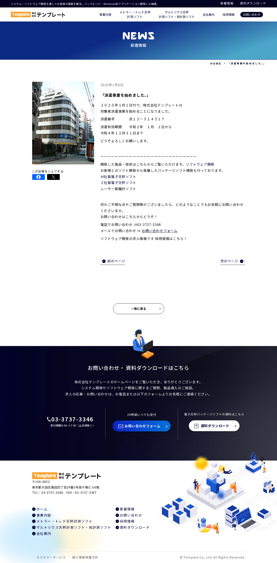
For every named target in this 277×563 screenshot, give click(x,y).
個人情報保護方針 (85, 557)
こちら (178, 238)
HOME (216, 63)
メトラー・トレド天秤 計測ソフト (135, 14)
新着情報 (227, 3)
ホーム (42, 508)
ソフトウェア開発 (200, 164)
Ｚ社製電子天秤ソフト (118, 182)
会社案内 (209, 14)
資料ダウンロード (253, 3)
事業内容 (105, 14)
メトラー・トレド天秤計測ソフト (64, 521)
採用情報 (229, 14)
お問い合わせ (252, 14)
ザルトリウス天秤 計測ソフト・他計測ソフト (177, 14)
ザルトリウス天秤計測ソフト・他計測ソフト (73, 527)
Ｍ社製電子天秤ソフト (118, 176)
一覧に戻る (138, 308)
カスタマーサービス (51, 557)
